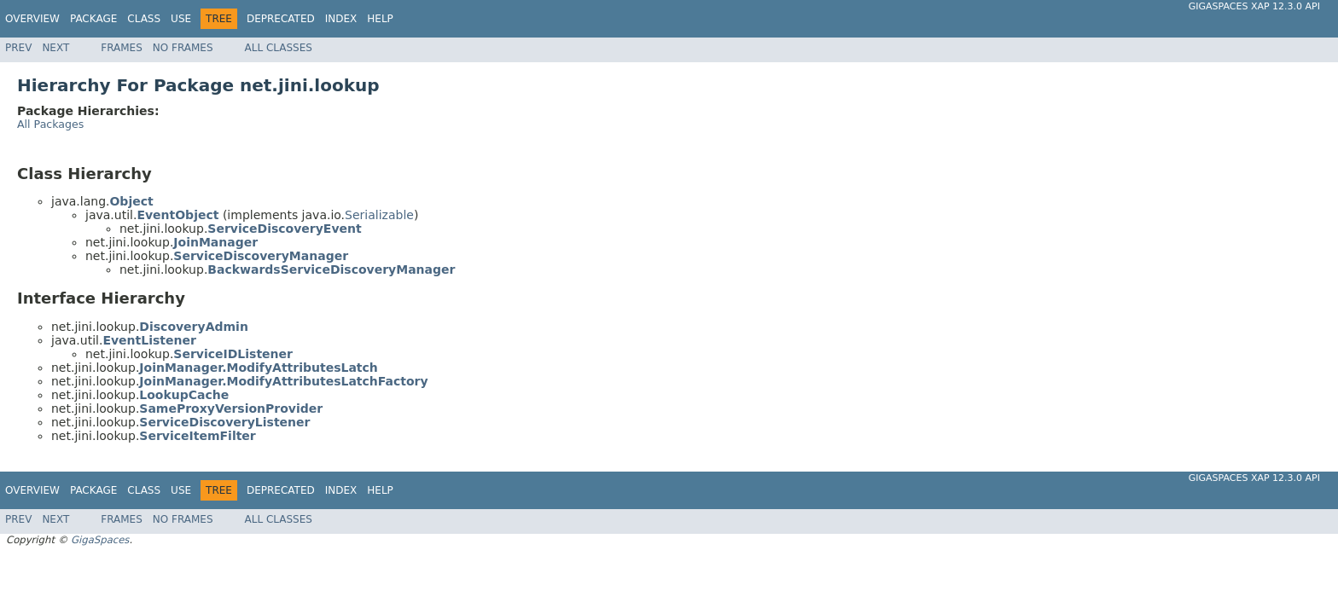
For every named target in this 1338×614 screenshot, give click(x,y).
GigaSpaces (100, 540)
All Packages (50, 124)
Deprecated (281, 19)
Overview (32, 19)
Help (380, 19)
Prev (18, 48)
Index (341, 19)
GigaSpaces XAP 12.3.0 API (1254, 6)
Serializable (379, 215)
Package (93, 19)
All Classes (278, 48)
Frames (122, 48)
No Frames (183, 48)
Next (55, 48)
